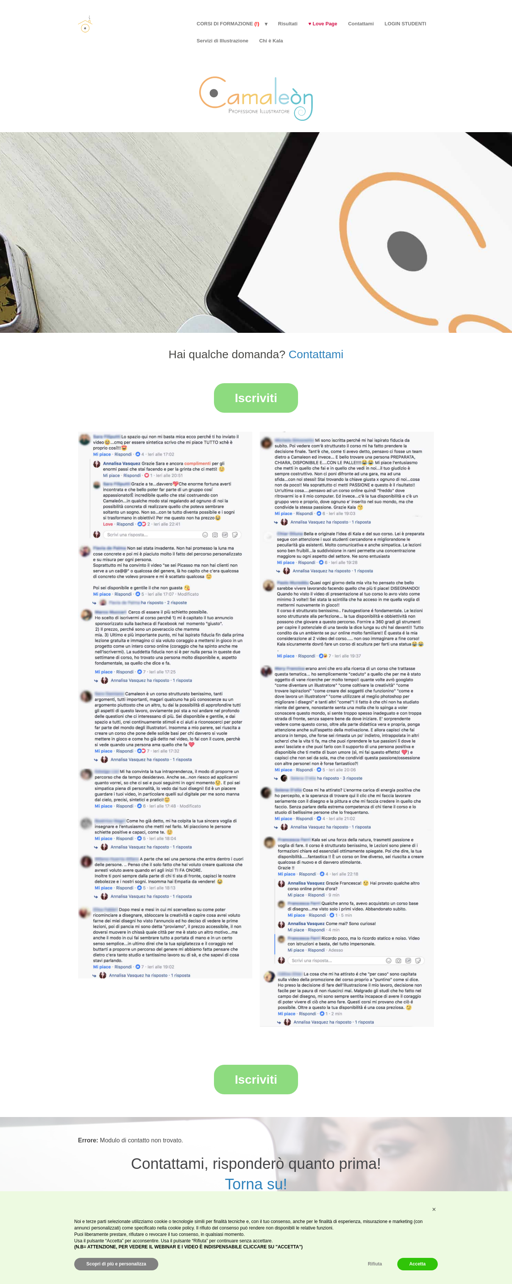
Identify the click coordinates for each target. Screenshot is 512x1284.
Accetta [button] (417, 1264)
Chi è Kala (271, 41)
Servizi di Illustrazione (222, 41)
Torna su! (256, 1181)
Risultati (287, 24)
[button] (434, 1209)
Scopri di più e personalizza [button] (116, 1264)
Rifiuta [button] (375, 1264)
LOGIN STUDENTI (405, 24)
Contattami (361, 24)
